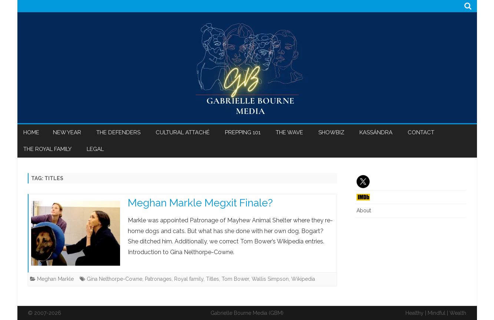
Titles (212, 279)
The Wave (289, 132)
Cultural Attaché (183, 132)
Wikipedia (303, 279)
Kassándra (375, 132)
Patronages (158, 279)
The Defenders (118, 132)
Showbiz (331, 132)
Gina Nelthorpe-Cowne (114, 279)
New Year (67, 132)
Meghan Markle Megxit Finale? (200, 203)
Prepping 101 (243, 132)
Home (31, 132)
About (364, 210)
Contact (421, 132)
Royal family (188, 279)
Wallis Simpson (270, 279)
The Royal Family (47, 149)
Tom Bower (235, 279)
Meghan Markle (55, 279)
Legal (95, 149)
